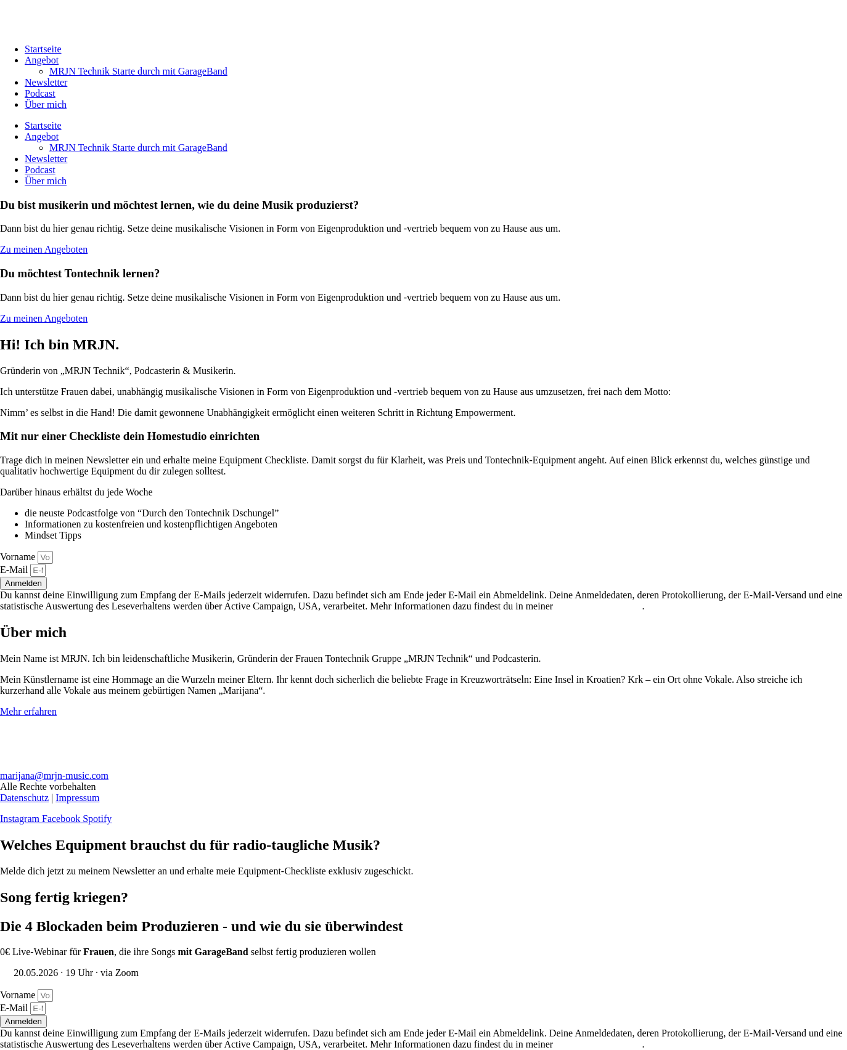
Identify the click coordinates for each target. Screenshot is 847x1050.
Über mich (46, 104)
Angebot (42, 60)
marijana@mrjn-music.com (54, 775)
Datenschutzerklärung (598, 606)
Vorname (19, 556)
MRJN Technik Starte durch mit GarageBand (138, 71)
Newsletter (46, 82)
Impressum (77, 797)
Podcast (40, 93)
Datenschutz (24, 797)
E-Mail (15, 569)
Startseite (43, 49)
